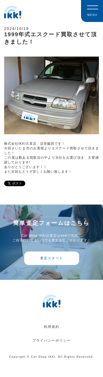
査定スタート (51, 258)
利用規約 (51, 327)
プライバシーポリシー (51, 340)
